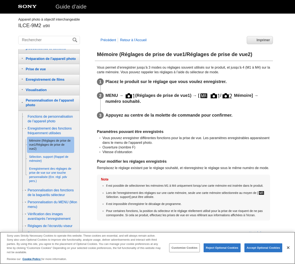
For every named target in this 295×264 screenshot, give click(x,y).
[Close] (288, 249)
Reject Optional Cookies (222, 249)
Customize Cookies (184, 249)
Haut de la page (259, 232)
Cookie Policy (32, 260)
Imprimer (263, 40)
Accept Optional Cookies (263, 249)
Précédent (108, 40)
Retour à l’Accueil (133, 40)
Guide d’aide (71, 6)
